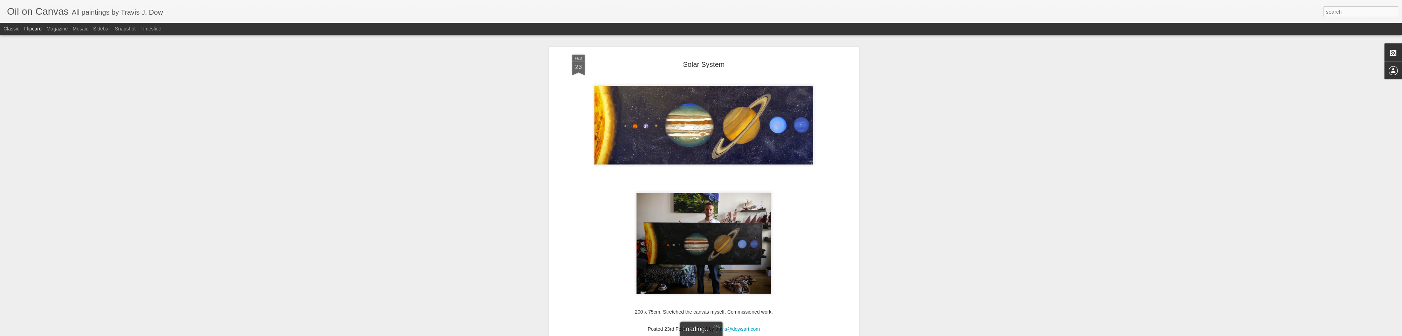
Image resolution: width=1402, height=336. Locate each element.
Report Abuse (756, 332)
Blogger (735, 332)
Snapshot (125, 28)
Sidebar (101, 28)
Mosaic (80, 28)
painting (713, 300)
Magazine (57, 28)
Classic (11, 28)
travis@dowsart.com (737, 291)
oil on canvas (687, 300)
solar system (738, 300)
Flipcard (33, 28)
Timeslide (151, 28)
